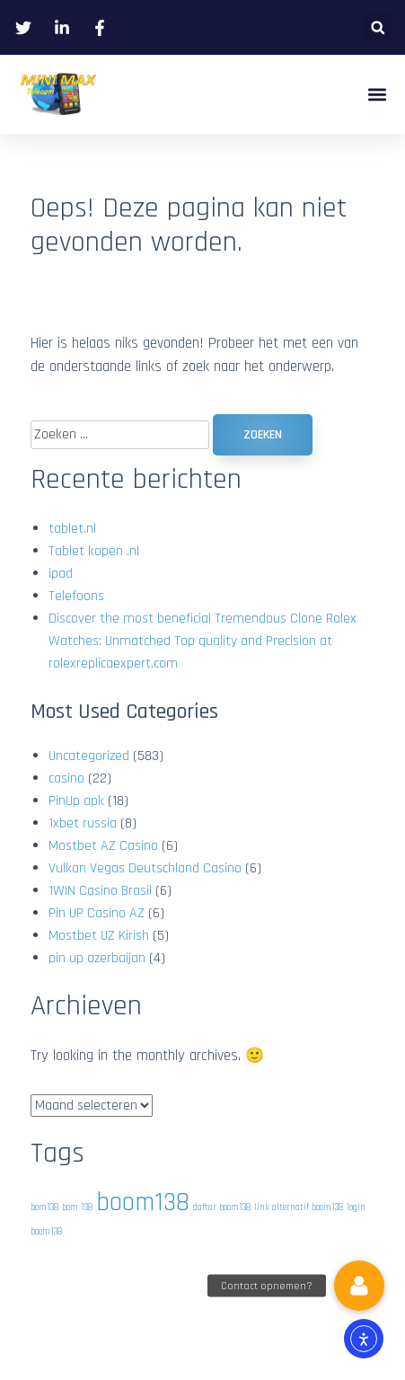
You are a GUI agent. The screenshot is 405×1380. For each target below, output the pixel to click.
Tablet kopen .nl (93, 551)
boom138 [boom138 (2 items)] (142, 1202)
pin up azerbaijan (96, 958)
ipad (60, 573)
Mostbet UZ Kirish (98, 935)
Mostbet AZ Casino (103, 845)
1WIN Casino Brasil (100, 890)
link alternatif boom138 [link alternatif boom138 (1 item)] (298, 1207)
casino (66, 778)
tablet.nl (72, 528)
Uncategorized (88, 756)
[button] (378, 27)
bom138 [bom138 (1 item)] (44, 1207)
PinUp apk (76, 801)
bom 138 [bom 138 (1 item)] (77, 1207)
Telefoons (76, 596)
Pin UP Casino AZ (96, 913)
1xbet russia (82, 823)
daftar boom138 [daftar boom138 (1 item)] (222, 1207)
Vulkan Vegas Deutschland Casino (145, 868)
